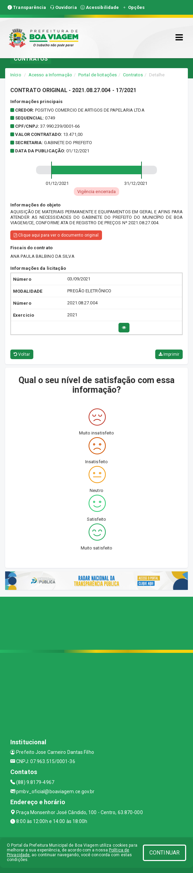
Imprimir (169, 354)
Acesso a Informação (50, 74)
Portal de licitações (97, 74)
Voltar (22, 354)
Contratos (133, 74)
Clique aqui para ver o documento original (56, 235)
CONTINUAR (164, 852)
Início (15, 74)
